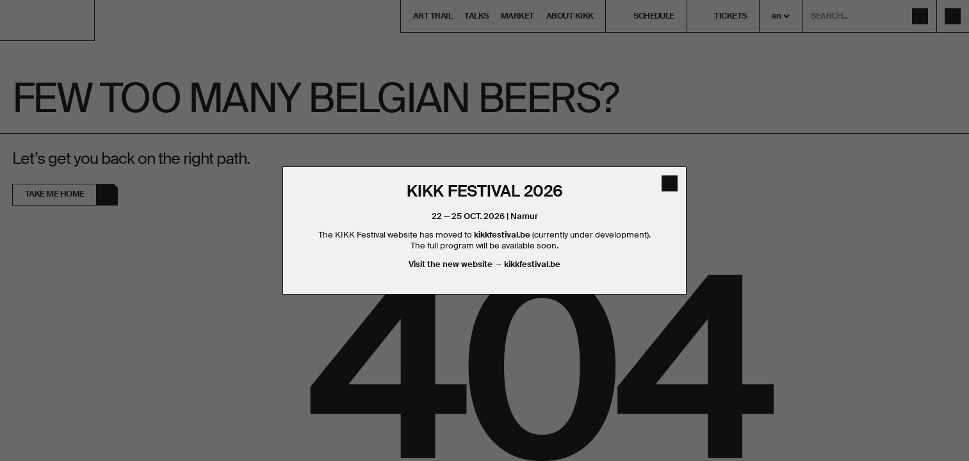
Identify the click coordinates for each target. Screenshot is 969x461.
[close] (670, 183)
